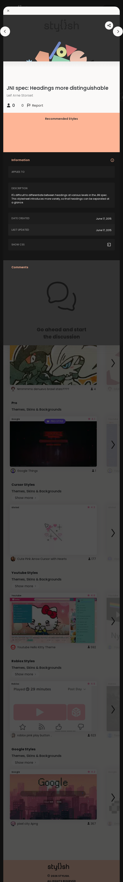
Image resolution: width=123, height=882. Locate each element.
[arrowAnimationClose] (5, 31)
